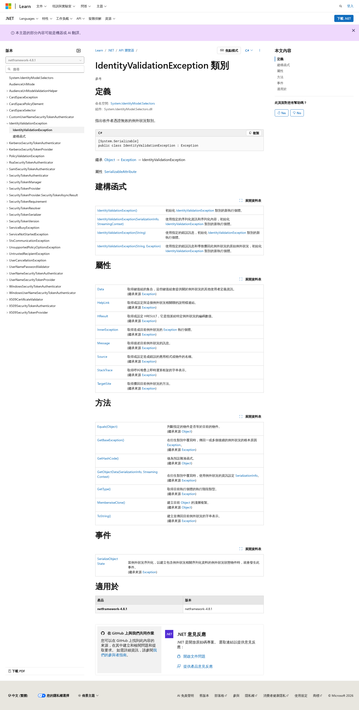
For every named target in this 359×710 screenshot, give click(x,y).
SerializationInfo (246, 475)
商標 (316, 695)
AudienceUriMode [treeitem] (22, 84)
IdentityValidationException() (117, 210)
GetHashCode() (108, 458)
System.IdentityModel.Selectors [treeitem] (31, 77)
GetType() (104, 489)
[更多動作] (260, 50)
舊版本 (204, 695)
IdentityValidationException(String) (121, 232)
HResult (102, 316)
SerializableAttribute (120, 171)
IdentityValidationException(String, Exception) (129, 246)
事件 (280, 83)
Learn (99, 50)
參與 (236, 695)
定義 (280, 59)
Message (103, 343)
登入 (350, 6)
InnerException (107, 329)
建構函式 (283, 65)
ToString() (104, 516)
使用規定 (301, 695)
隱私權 (250, 695)
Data (100, 289)
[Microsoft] (8, 6)
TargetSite (104, 383)
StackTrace (104, 370)
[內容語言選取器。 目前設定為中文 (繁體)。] (18, 695)
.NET (111, 50)
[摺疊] (78, 50)
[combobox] (44, 60)
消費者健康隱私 (274, 695)
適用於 (282, 89)
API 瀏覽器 (126, 50)
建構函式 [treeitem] (19, 136)
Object (109, 159)
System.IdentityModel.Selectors (133, 103)
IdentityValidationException (195, 210)
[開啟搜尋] (340, 6)
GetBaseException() (110, 440)
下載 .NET (344, 18)
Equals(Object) (107, 426)
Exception (128, 159)
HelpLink (103, 302)
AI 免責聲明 (185, 695)
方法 (280, 77)
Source (102, 356)
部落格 (219, 695)
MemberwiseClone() (111, 502)
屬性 (280, 71)
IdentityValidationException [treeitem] (32, 130)
